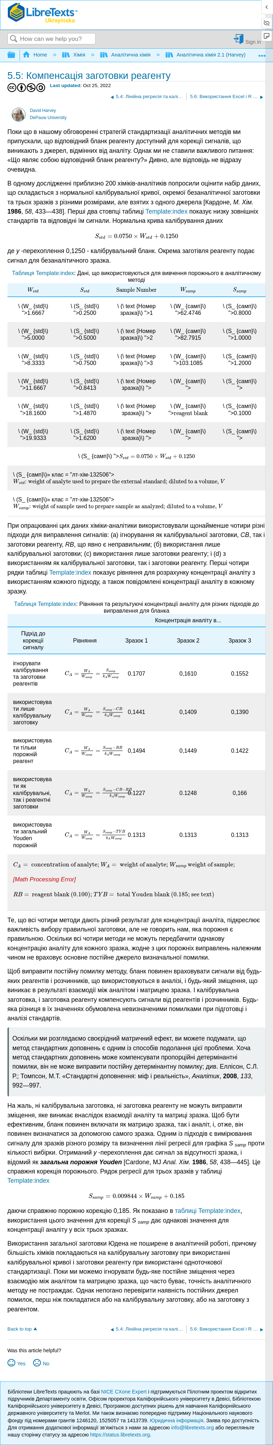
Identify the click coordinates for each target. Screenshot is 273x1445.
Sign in (253, 41)
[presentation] (136, 236)
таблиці (186, 1210)
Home (35, 55)
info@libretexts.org (192, 1427)
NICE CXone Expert (124, 1392)
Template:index (166, 211)
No (46, 1363)
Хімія (74, 55)
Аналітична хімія (126, 55)
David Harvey (43, 110)
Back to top (19, 1329)
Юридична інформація (176, 1420)
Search (13, 39)
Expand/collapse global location (262, 53)
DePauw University (48, 117)
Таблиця (24, 273)
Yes (21, 1363)
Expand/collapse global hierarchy (16, 55)
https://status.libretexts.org (120, 1435)
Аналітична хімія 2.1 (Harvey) (206, 55)
